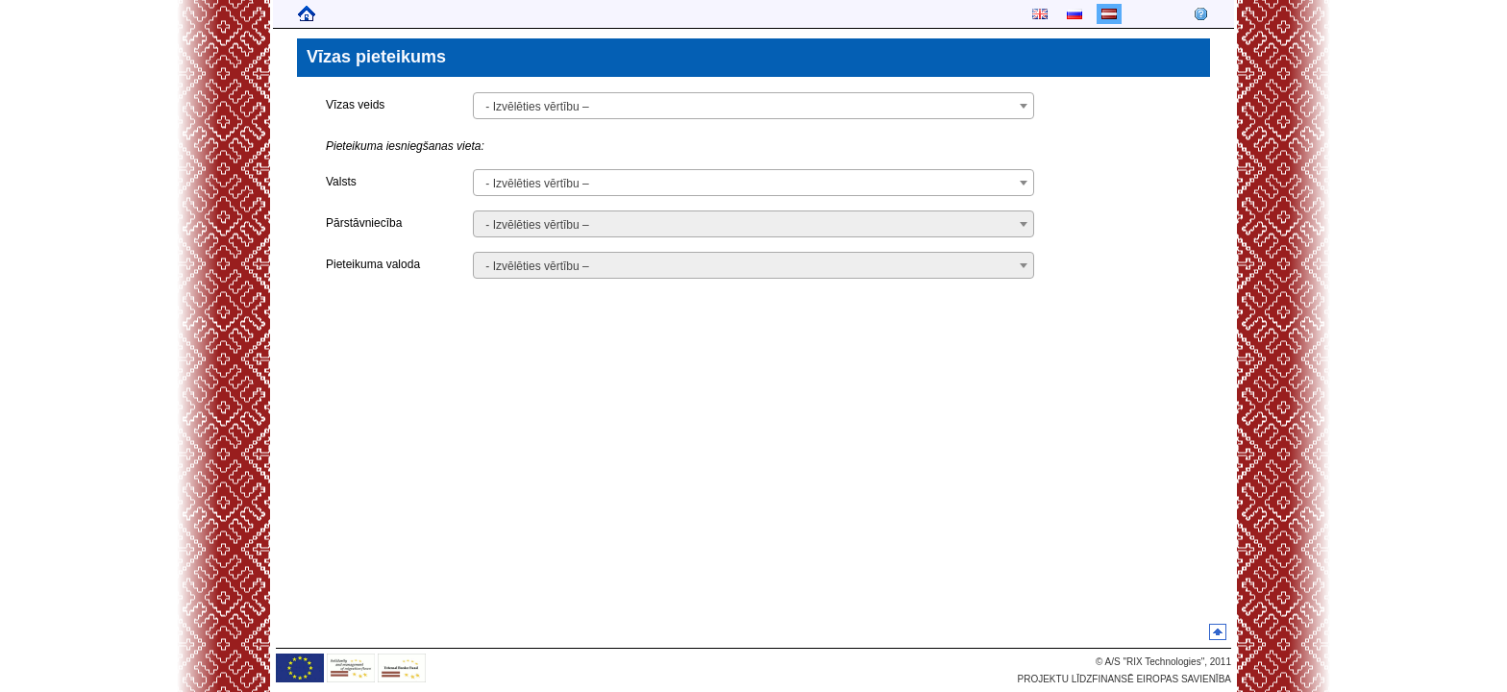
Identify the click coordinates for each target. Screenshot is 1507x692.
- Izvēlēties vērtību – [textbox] (536, 106)
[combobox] (753, 105)
